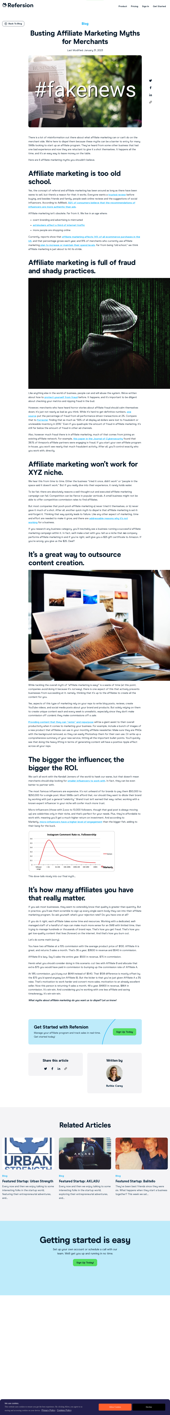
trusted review (117, 194)
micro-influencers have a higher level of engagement (71, 821)
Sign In (145, 6)
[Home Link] (17, 6)
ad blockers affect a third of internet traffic (59, 225)
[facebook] (150, 87)
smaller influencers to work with (86, 780)
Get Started (159, 6)
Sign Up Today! (85, 1262)
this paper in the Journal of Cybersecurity (98, 438)
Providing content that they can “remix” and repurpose (61, 722)
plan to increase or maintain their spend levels (67, 245)
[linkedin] (150, 95)
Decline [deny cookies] (149, 1407)
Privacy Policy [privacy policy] (48, 1410)
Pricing (134, 6)
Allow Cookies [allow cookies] (115, 1407)
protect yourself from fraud (61, 397)
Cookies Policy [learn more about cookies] (64, 1410)
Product (123, 6)
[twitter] (150, 80)
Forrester (42, 420)
